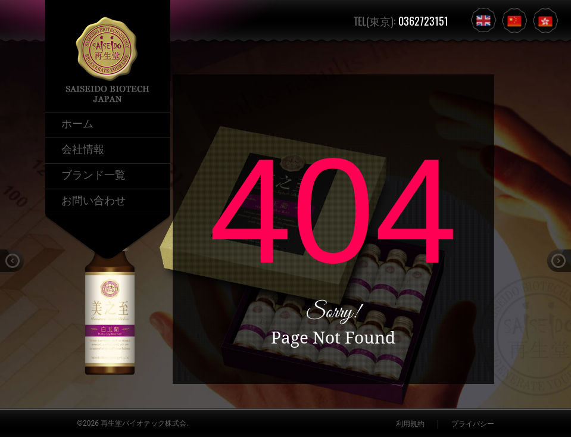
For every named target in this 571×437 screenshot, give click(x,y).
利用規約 (410, 424)
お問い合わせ (93, 199)
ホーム (77, 122)
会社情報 (82, 148)
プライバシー (472, 424)
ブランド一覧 (93, 174)
